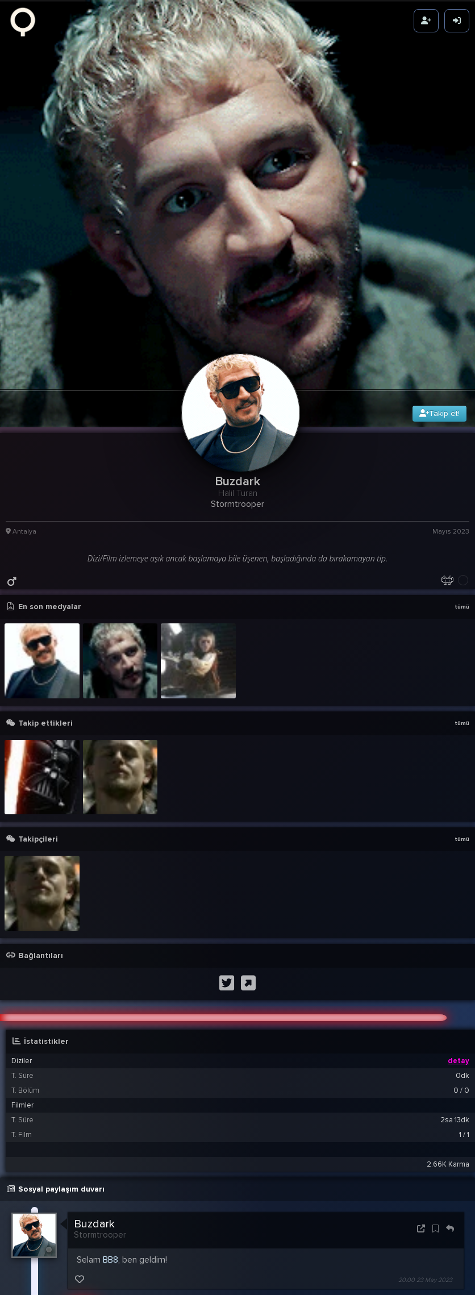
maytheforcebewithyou (164, 1285)
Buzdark (94, 1106)
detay (458, 943)
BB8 (110, 1142)
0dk (462, 958)
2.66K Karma (448, 1046)
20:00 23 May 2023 (425, 1162)
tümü (462, 489)
